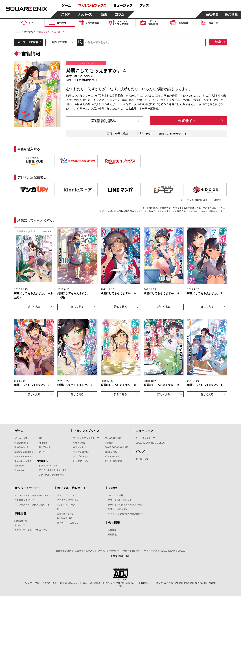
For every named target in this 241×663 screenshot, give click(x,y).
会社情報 (112, 530)
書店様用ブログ (63, 551)
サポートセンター (131, 551)
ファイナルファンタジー (69, 500)
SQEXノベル (110, 452)
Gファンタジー (80, 447)
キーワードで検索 (28, 42)
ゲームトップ (20, 438)
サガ (59, 509)
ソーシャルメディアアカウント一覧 (125, 504)
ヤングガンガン (80, 456)
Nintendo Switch (22, 456)
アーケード (44, 452)
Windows (19, 470)
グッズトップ (141, 459)
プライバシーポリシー (108, 551)
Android (43, 443)
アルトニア (19, 525)
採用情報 (112, 534)
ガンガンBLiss (111, 456)
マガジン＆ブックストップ (86, 438)
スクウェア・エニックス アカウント (32, 504)
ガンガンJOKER (81, 452)
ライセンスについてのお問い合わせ (125, 514)
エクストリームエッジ (67, 523)
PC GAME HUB (64, 518)
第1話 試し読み (103, 121)
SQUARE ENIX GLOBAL (173, 551)
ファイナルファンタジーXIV (52, 470)
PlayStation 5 (21, 443)
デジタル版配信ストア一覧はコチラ (205, 199)
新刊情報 (28, 31)
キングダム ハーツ (66, 504)
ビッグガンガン (80, 461)
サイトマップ (150, 551)
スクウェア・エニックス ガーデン (30, 530)
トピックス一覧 (115, 495)
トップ (17, 31)
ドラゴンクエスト (65, 495)
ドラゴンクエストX (48, 465)
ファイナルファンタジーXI (51, 474)
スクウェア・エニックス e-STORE (31, 495)
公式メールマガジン (117, 509)
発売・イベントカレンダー (121, 500)
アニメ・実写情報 (113, 461)
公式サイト (187, 121)
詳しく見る (34, 306)
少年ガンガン (79, 443)
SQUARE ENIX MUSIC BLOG (150, 443)
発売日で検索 (59, 42)
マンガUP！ (110, 443)
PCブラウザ (44, 447)
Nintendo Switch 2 (23, 452)
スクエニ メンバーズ (24, 500)
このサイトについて (84, 551)
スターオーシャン (65, 514)
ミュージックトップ (145, 438)
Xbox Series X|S (22, 461)
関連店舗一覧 (20, 521)
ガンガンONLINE (112, 438)
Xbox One (19, 465)
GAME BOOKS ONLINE (116, 447)
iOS (40, 438)
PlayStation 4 (21, 447)
